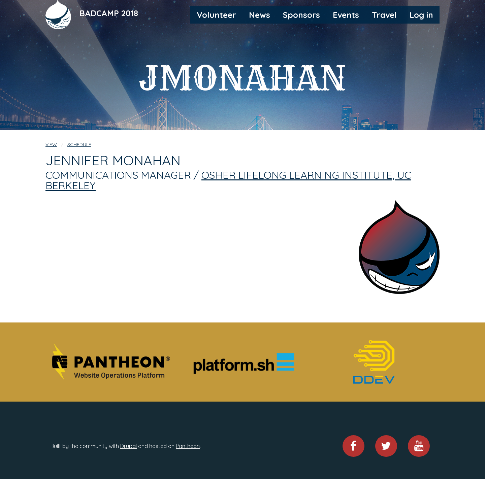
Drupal (128, 446)
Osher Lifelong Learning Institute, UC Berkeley (228, 180)
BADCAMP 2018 (108, 13)
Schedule (79, 144)
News (259, 15)
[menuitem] (216, 14)
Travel (384, 15)
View (51, 144)
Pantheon (188, 446)
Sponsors (301, 15)
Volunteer (216, 15)
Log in (421, 15)
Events (346, 15)
